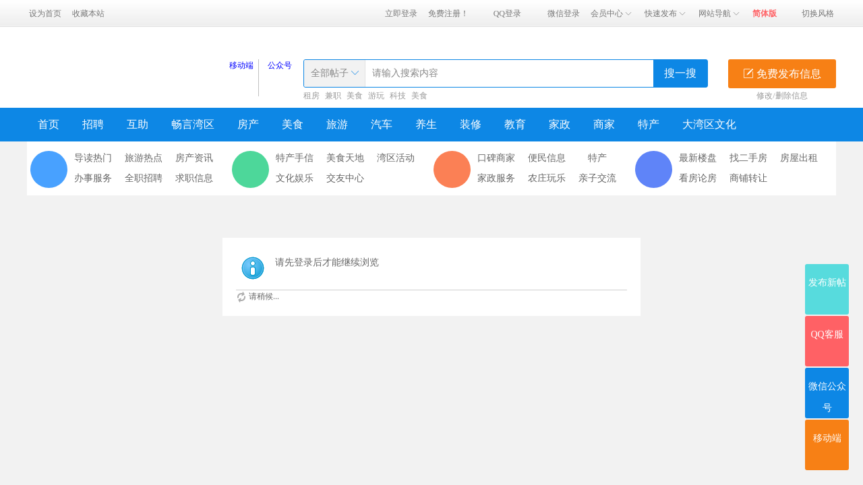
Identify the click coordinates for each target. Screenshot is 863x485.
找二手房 (748, 158)
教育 (515, 124)
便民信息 (547, 158)
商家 (604, 124)
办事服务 (93, 178)
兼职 (333, 95)
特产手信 (295, 158)
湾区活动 (396, 158)
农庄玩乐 (547, 178)
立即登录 (401, 13)
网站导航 (720, 13)
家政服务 (496, 178)
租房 (311, 95)
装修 (470, 124)
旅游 (337, 124)
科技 (398, 95)
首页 (48, 124)
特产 (648, 124)
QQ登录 (507, 13)
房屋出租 (799, 158)
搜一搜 (680, 73)
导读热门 (93, 158)
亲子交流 (597, 178)
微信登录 (563, 13)
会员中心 (612, 13)
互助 (137, 124)
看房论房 (698, 178)
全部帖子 (330, 73)
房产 (248, 124)
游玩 (376, 95)
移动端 (241, 65)
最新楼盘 (698, 158)
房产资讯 (194, 158)
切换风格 (818, 13)
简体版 (764, 13)
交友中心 (345, 178)
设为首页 (45, 13)
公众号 (280, 65)
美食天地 (345, 158)
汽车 (381, 124)
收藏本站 (88, 13)
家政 (559, 124)
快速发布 (666, 13)
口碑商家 (496, 158)
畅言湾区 (192, 124)
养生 (426, 124)
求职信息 (194, 178)
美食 (355, 95)
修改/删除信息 (781, 95)
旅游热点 (143, 158)
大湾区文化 (709, 124)
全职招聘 (143, 178)
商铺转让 (748, 178)
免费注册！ (448, 13)
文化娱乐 (295, 178)
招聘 (93, 124)
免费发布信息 (782, 73)
